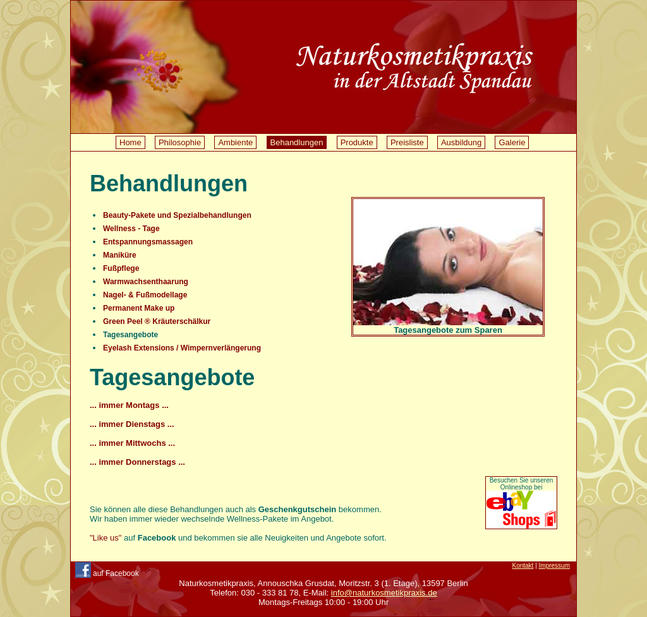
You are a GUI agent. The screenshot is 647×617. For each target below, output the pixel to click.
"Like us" (105, 537)
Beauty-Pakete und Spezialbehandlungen (177, 215)
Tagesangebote (130, 334)
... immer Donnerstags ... (137, 462)
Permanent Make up (138, 308)
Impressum (554, 565)
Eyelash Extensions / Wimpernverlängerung (182, 348)
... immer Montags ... (129, 405)
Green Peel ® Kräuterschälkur (156, 321)
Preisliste (407, 142)
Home (130, 142)
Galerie (512, 142)
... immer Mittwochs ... (132, 443)
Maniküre (119, 255)
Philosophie (180, 142)
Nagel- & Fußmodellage (145, 295)
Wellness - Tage (131, 228)
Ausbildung (461, 142)
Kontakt (522, 565)
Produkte (357, 142)
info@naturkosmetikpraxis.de (384, 592)
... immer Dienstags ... (132, 424)
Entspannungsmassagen (148, 241)
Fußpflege (121, 268)
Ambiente (235, 142)
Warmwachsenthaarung (145, 281)
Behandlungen (297, 142)
